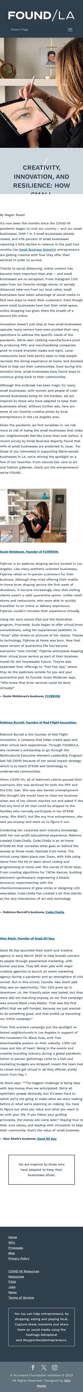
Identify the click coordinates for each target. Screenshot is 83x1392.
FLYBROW (52, 696)
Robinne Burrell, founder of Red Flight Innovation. (38, 722)
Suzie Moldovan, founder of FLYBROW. (29, 551)
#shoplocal (49, 1334)
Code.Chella (55, 912)
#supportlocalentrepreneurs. (45, 1340)
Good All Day (47, 1138)
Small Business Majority (37, 249)
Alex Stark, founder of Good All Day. (27, 938)
